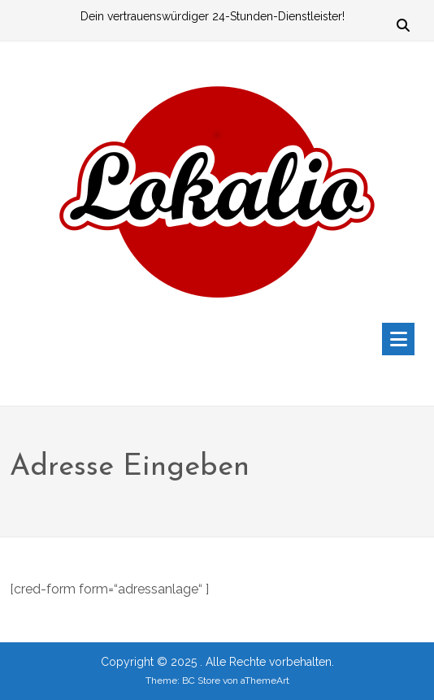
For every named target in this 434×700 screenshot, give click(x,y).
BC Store (201, 680)
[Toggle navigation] (398, 339)
